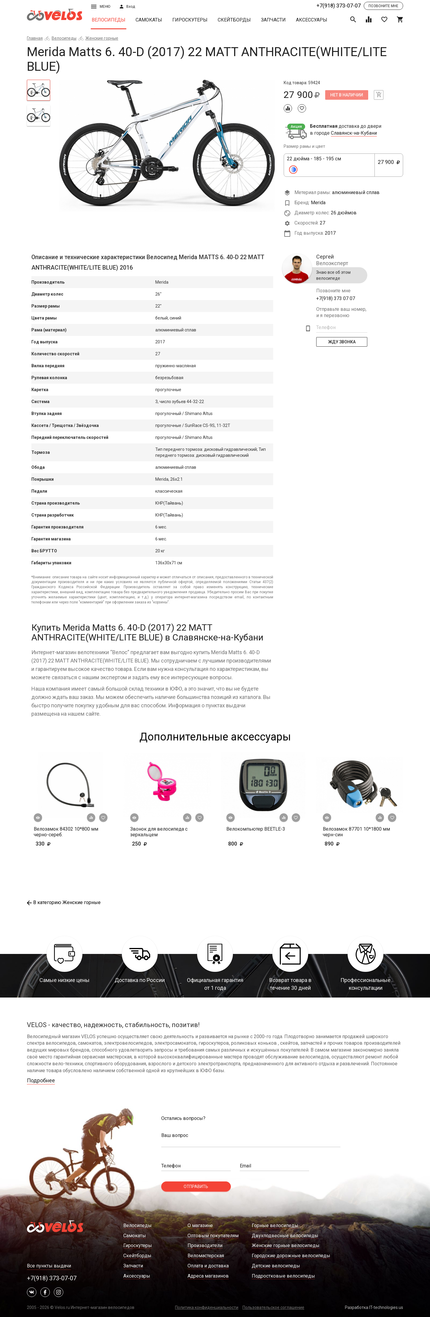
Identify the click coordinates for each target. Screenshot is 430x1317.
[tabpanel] (167, 146)
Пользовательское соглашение (273, 1307)
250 (148, 843)
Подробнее (41, 1080)
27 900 (389, 165)
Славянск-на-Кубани (354, 133)
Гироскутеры (190, 20)
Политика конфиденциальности (206, 1307)
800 (253, 843)
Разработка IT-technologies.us (374, 1307)
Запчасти (273, 20)
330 (60, 843)
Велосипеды (108, 20)
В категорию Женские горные (64, 902)
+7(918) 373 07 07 (335, 298)
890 (341, 843)
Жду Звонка (342, 341)
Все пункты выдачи (49, 1266)
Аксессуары (311, 20)
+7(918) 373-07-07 (339, 5)
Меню (100, 6)
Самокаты (149, 20)
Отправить (196, 1186)
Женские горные (101, 38)
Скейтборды (234, 20)
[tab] (38, 90)
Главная (35, 38)
